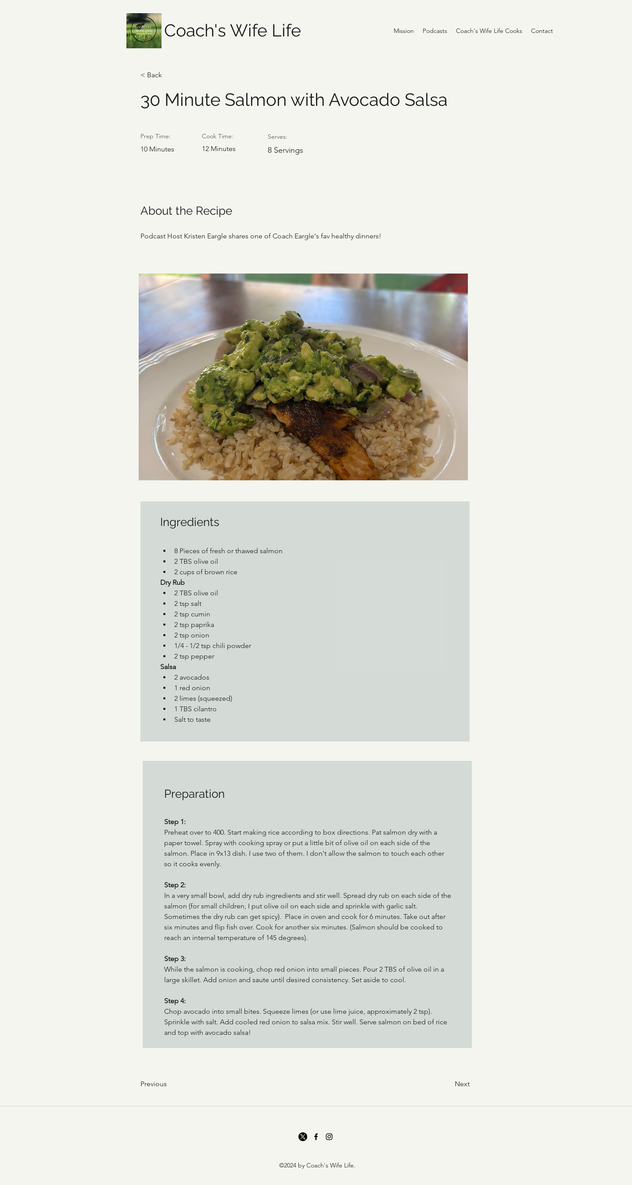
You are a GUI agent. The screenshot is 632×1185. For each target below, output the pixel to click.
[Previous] (169, 1084)
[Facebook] (316, 1136)
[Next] (448, 1084)
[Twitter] (302, 1136)
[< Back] (169, 75)
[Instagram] (329, 1136)
